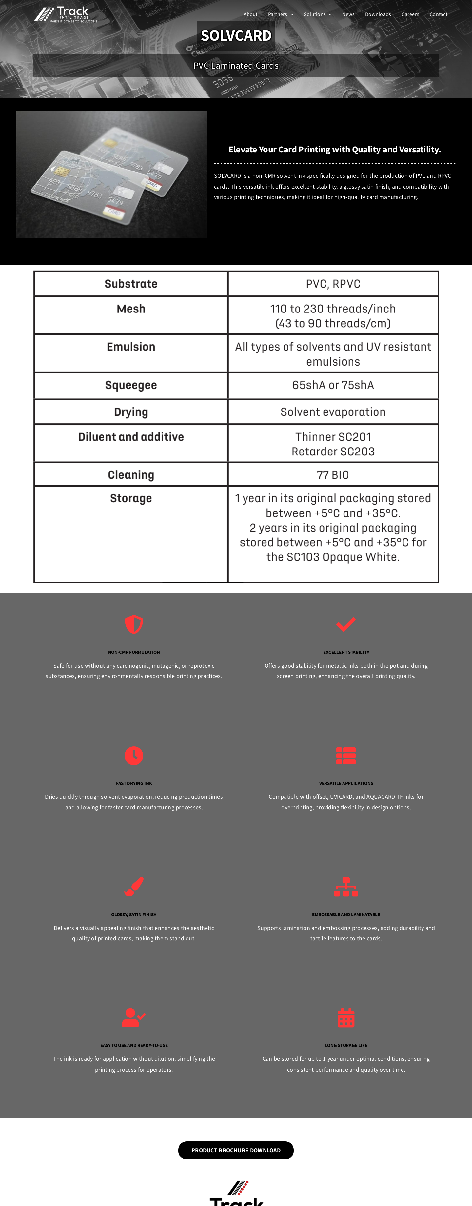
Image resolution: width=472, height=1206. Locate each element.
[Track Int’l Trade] (65, 8)
